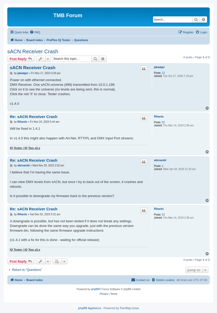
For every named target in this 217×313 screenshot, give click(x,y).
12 (163, 72)
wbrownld (160, 160)
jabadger (159, 67)
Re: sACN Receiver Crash (34, 116)
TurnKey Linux (129, 308)
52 (163, 122)
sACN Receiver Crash (32, 51)
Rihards (159, 116)
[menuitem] (35, 32)
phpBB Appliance (89, 308)
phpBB (95, 289)
